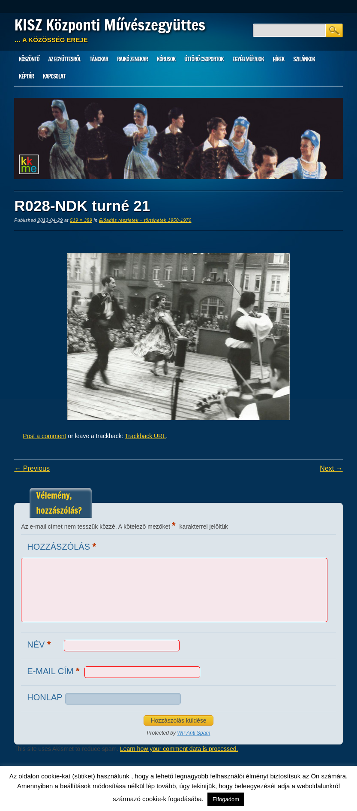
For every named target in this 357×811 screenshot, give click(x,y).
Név (40, 644)
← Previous (32, 468)
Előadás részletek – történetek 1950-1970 (145, 220)
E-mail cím (54, 671)
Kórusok (166, 59)
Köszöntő (29, 59)
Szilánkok (304, 59)
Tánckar (99, 59)
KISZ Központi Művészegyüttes (109, 25)
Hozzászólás (62, 546)
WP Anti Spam (193, 733)
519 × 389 (81, 220)
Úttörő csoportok (204, 59)
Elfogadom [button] (226, 799)
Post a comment (44, 436)
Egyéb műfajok (248, 59)
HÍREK (278, 59)
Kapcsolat (54, 76)
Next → (331, 468)
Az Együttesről (64, 59)
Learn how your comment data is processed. (179, 748)
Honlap (44, 697)
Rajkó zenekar (132, 59)
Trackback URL (145, 436)
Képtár (26, 76)
